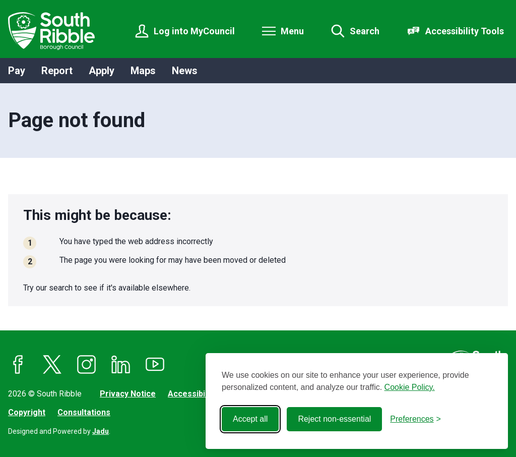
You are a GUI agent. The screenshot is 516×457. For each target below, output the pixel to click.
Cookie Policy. (409, 387)
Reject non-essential (334, 419)
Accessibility (192, 393)
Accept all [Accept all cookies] (250, 419)
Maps (143, 71)
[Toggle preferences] (415, 419)
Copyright (26, 412)
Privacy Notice (128, 393)
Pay (16, 71)
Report (57, 71)
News (185, 71)
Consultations (83, 412)
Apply (101, 71)
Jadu (100, 431)
